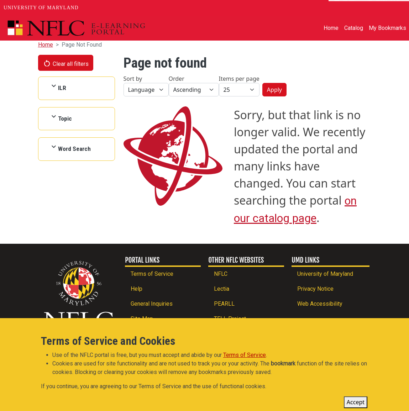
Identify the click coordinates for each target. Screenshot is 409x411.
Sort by (133, 79)
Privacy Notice (315, 288)
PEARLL (224, 303)
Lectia (221, 288)
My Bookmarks (387, 28)
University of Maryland (41, 7)
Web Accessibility (319, 303)
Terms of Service (152, 273)
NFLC (220, 273)
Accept (356, 402)
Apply (274, 90)
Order (176, 79)
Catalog (353, 28)
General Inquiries (152, 303)
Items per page (239, 79)
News (345, 8)
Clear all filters (66, 63)
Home (331, 28)
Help (136, 288)
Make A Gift (385, 8)
